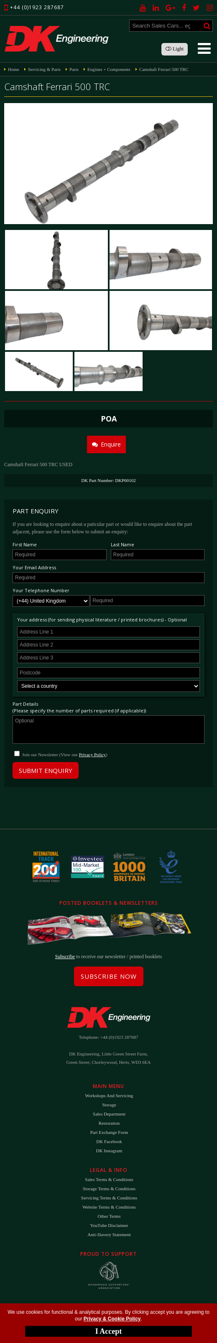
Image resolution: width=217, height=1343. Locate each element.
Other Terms (109, 1216)
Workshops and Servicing (109, 1095)
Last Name (122, 544)
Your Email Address (34, 567)
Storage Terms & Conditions (109, 1188)
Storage (109, 1104)
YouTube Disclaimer (109, 1225)
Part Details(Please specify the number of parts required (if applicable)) (79, 707)
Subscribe (65, 956)
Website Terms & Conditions (108, 1206)
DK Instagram (109, 1150)
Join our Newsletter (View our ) (64, 754)
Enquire (106, 444)
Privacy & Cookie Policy (112, 1319)
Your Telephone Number (41, 590)
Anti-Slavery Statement (109, 1234)
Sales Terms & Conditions (109, 1179)
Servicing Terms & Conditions (109, 1197)
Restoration (109, 1123)
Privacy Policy (92, 754)
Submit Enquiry (45, 770)
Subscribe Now (109, 976)
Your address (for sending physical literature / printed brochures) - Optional (102, 619)
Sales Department (109, 1113)
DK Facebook (109, 1141)
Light (175, 49)
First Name (25, 544)
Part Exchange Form (109, 1132)
